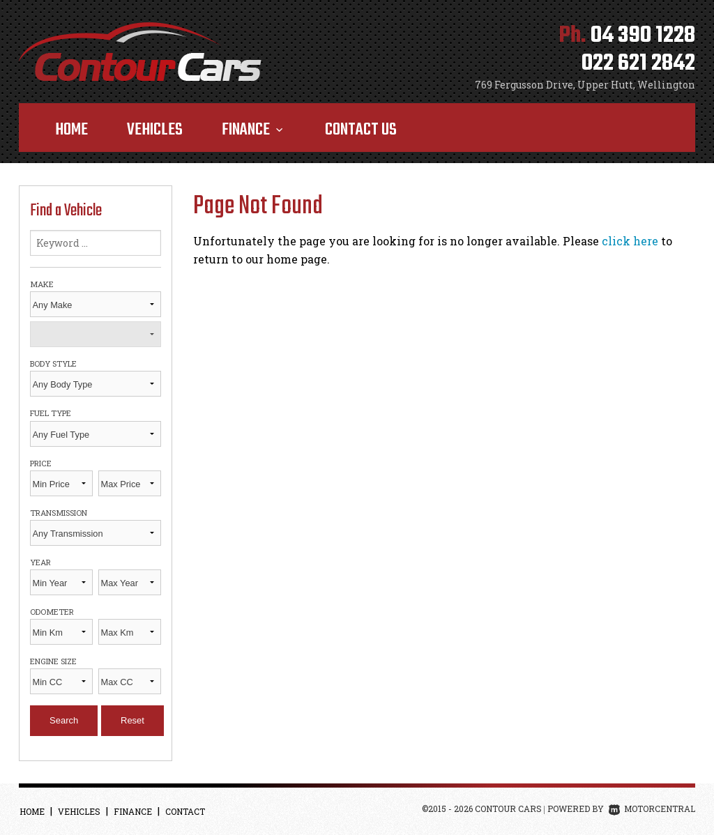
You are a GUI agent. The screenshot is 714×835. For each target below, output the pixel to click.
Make (42, 284)
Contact (185, 811)
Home (71, 130)
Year (40, 562)
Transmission (58, 512)
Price (41, 463)
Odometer (52, 611)
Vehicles (155, 130)
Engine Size (53, 661)
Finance (254, 130)
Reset (132, 720)
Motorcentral (652, 808)
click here (630, 240)
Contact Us (361, 130)
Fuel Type (50, 413)
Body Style (53, 363)
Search (64, 720)
